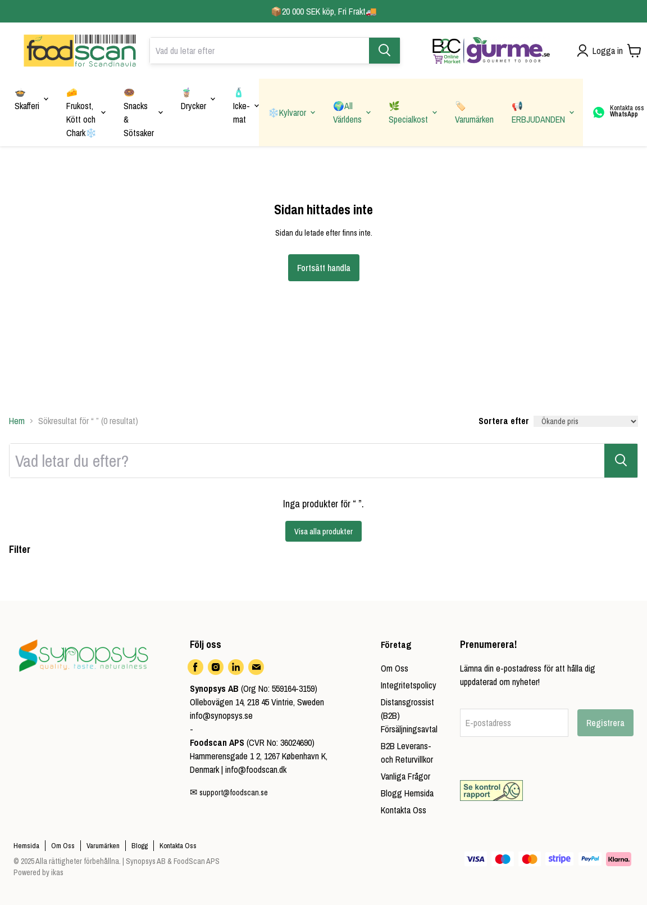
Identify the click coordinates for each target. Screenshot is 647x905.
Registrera (605, 723)
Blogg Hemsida (407, 793)
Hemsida (26, 845)
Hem (17, 421)
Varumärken (103, 845)
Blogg (139, 845)
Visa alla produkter (323, 531)
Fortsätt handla (323, 268)
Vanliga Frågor (405, 776)
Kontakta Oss (403, 810)
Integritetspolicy (408, 685)
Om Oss (394, 668)
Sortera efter (504, 421)
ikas (57, 872)
